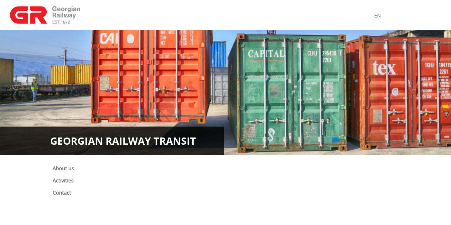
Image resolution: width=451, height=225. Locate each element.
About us (63, 168)
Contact (62, 192)
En (377, 15)
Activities (63, 180)
